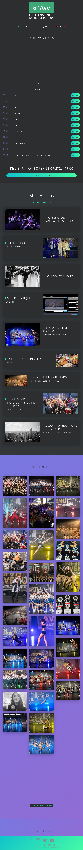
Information (31, 27)
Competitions (45, 27)
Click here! (75, 95)
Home (20, 27)
